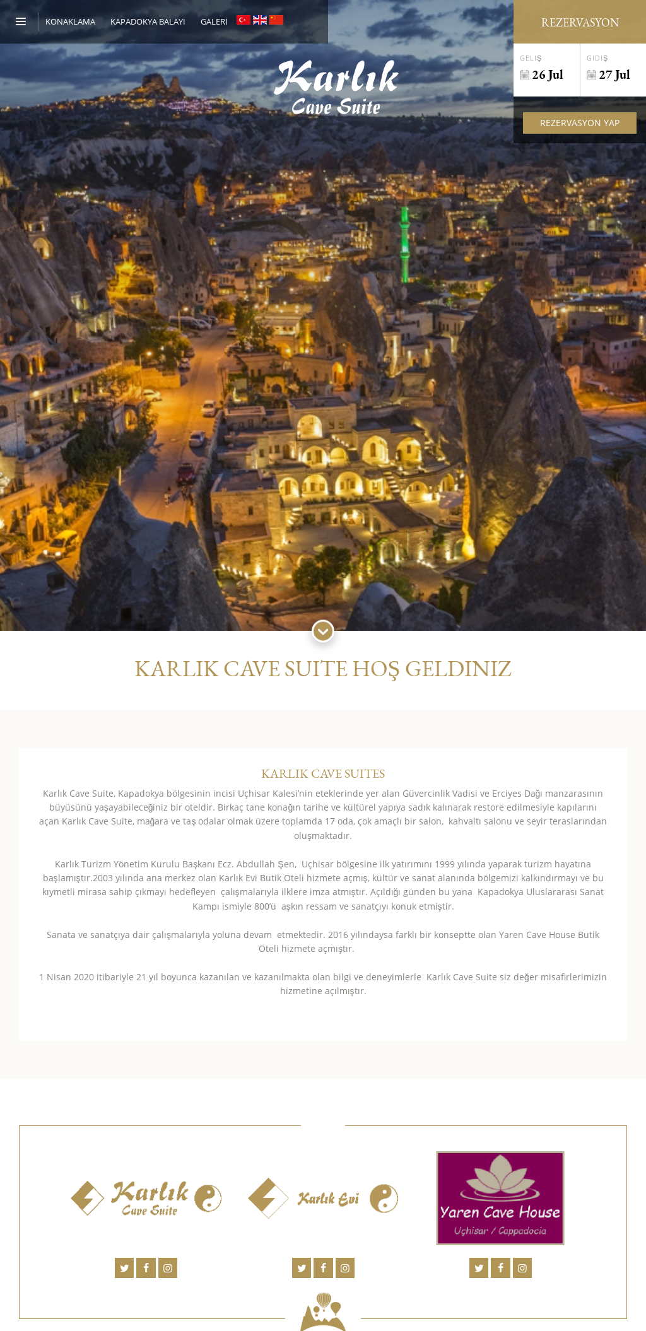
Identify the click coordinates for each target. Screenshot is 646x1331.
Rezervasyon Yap (580, 123)
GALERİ (214, 21)
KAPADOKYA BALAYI (147, 21)
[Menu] (27, 22)
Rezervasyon (580, 22)
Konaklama (70, 21)
